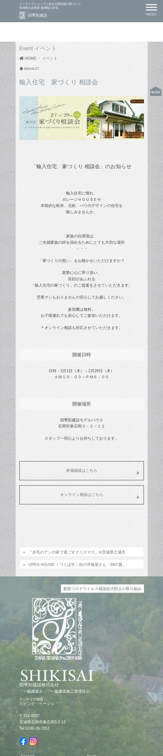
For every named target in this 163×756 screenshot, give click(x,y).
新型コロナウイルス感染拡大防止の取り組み (102, 589)
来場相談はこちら (102, 472)
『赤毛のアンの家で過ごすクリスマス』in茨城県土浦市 (76, 552)
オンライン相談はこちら (99, 496)
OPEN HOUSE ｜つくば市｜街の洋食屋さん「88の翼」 (77, 564)
